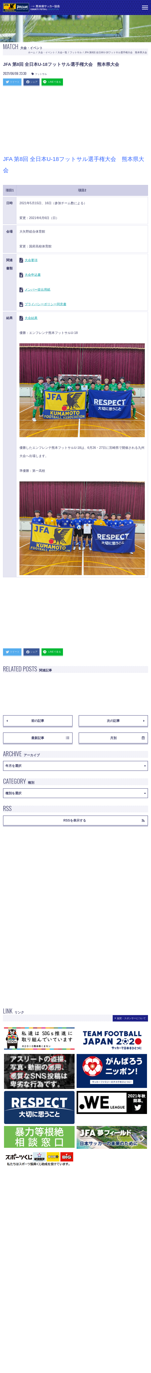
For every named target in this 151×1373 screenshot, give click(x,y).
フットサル (76, 52)
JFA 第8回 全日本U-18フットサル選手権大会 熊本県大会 (116, 52)
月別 (127, 738)
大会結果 (31, 318)
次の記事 (126, 720)
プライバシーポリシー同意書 (45, 304)
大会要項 (31, 260)
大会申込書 (33, 274)
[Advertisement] (75, 121)
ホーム (31, 52)
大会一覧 (62, 52)
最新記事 (50, 738)
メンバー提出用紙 (37, 289)
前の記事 (25, 720)
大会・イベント (46, 52)
